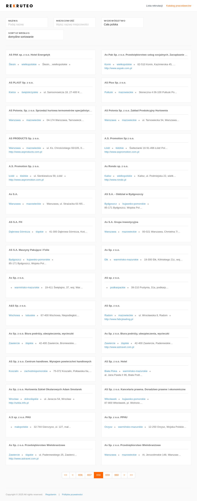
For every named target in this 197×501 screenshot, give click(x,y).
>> (131, 474)
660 (116, 474)
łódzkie (120, 148)
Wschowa (14, 315)
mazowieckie (126, 92)
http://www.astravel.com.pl (119, 347)
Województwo (114, 20)
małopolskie (21, 426)
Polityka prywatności (72, 494)
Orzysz (108, 426)
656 (80, 474)
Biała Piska (110, 371)
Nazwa (13, 20)
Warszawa (15, 120)
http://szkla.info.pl (19, 402)
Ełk (106, 259)
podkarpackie (117, 287)
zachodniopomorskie (36, 371)
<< (65, 474)
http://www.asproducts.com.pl (25, 151)
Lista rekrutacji (154, 5)
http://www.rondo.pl (115, 179)
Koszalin (13, 371)
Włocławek (110, 399)
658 (98, 474)
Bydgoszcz (110, 203)
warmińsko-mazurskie (126, 259)
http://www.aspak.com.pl (118, 68)
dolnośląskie (31, 399)
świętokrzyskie (30, 92)
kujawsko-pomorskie (134, 203)
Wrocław (14, 399)
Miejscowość (65, 20)
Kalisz (107, 175)
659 (107, 474)
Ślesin (12, 64)
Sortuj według (18, 33)
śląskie (40, 231)
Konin (107, 64)
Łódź (107, 148)
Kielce (12, 92)
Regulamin (50, 494)
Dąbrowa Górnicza (19, 231)
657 (89, 474)
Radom (108, 315)
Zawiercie (14, 343)
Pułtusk (108, 92)
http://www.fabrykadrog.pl (118, 319)
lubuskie (30, 315)
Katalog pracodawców (178, 5)
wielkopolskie (29, 64)
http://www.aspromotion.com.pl (121, 151)
